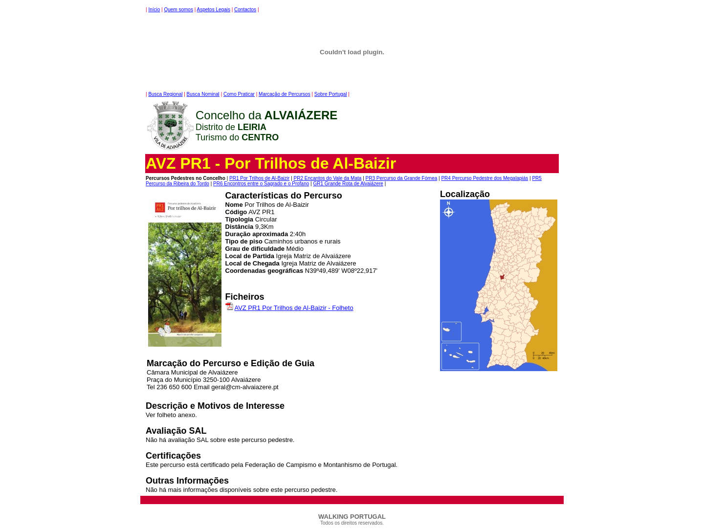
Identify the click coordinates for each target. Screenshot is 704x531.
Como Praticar (239, 94)
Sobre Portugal (330, 94)
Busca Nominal (203, 94)
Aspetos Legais (213, 9)
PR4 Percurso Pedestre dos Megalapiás (484, 178)
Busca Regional (165, 94)
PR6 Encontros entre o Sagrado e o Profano (261, 183)
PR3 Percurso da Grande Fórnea (402, 178)
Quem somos (178, 9)
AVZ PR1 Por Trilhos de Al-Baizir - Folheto (293, 307)
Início (154, 9)
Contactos (245, 9)
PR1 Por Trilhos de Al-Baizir (259, 178)
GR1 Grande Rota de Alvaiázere (348, 183)
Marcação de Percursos (284, 94)
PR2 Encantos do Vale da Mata (328, 178)
